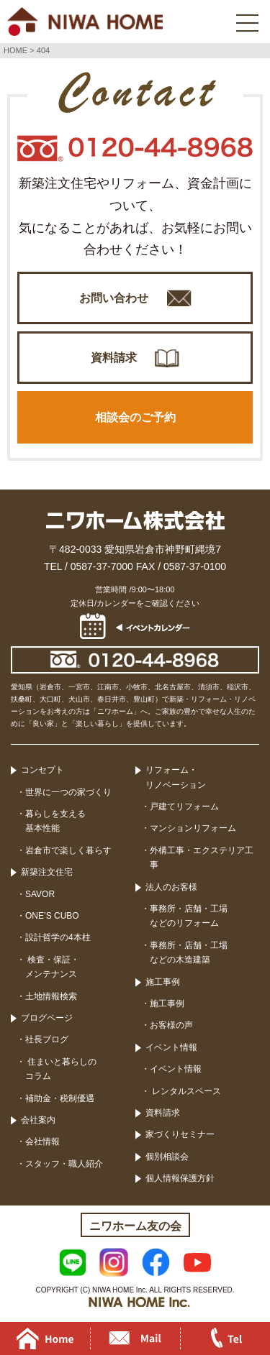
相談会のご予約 (135, 417)
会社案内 (38, 1120)
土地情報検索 (51, 996)
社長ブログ (46, 1039)
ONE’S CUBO (52, 916)
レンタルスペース (185, 1091)
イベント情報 (171, 1047)
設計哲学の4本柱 (58, 937)
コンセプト (42, 770)
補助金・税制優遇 (59, 1098)
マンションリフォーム (193, 828)
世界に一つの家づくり (68, 792)
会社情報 (42, 1141)
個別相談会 (167, 1157)
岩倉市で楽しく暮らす (68, 850)
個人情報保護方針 (180, 1178)
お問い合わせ (113, 298)
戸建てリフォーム (184, 806)
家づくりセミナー (180, 1134)
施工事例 (162, 982)
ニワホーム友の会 (135, 1226)
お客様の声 (171, 1025)
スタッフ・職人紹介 (64, 1164)
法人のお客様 (171, 887)
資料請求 (114, 358)
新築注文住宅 (47, 872)
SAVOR (40, 894)
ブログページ (47, 1018)
